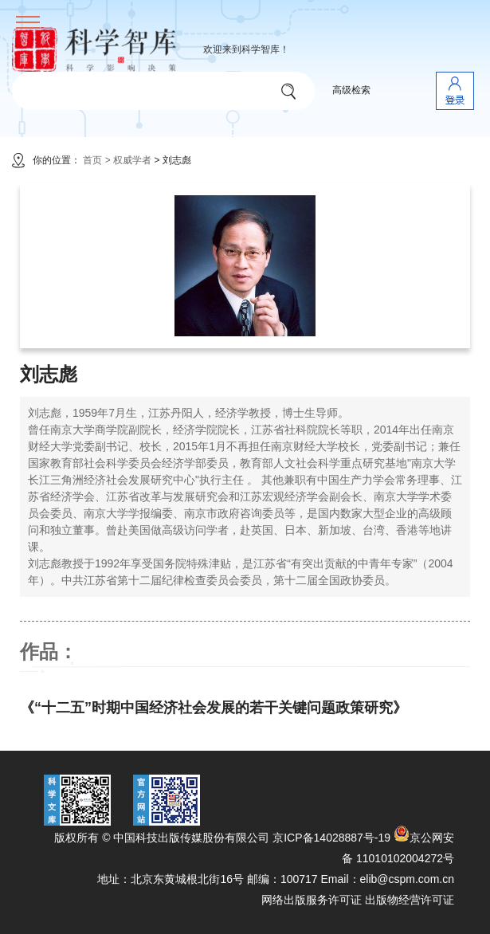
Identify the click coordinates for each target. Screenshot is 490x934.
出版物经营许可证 (409, 899)
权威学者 (133, 160)
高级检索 (351, 90)
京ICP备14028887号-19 (331, 837)
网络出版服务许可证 (311, 899)
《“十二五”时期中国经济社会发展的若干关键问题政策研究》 (213, 708)
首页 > (96, 160)
